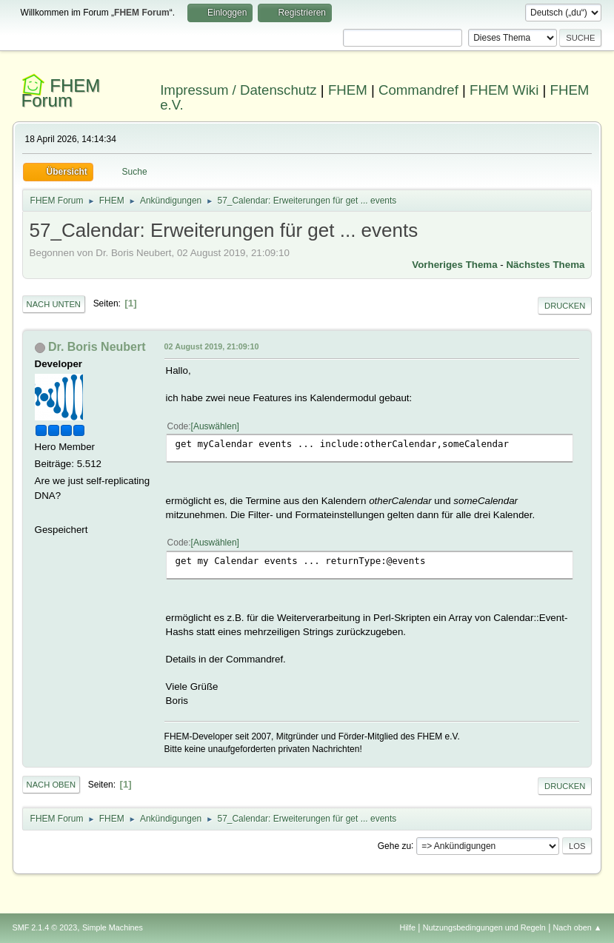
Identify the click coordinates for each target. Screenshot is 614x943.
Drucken (564, 305)
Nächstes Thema (545, 264)
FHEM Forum (61, 92)
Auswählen (215, 426)
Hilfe (407, 927)
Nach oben (51, 784)
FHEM (347, 90)
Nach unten (54, 304)
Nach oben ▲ (577, 927)
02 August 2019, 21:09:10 (211, 346)
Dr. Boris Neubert (96, 346)
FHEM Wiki (504, 90)
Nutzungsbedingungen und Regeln (484, 927)
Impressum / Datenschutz (238, 90)
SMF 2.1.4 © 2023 (45, 927)
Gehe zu (394, 845)
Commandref (418, 90)
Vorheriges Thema (454, 264)
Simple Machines (112, 927)
